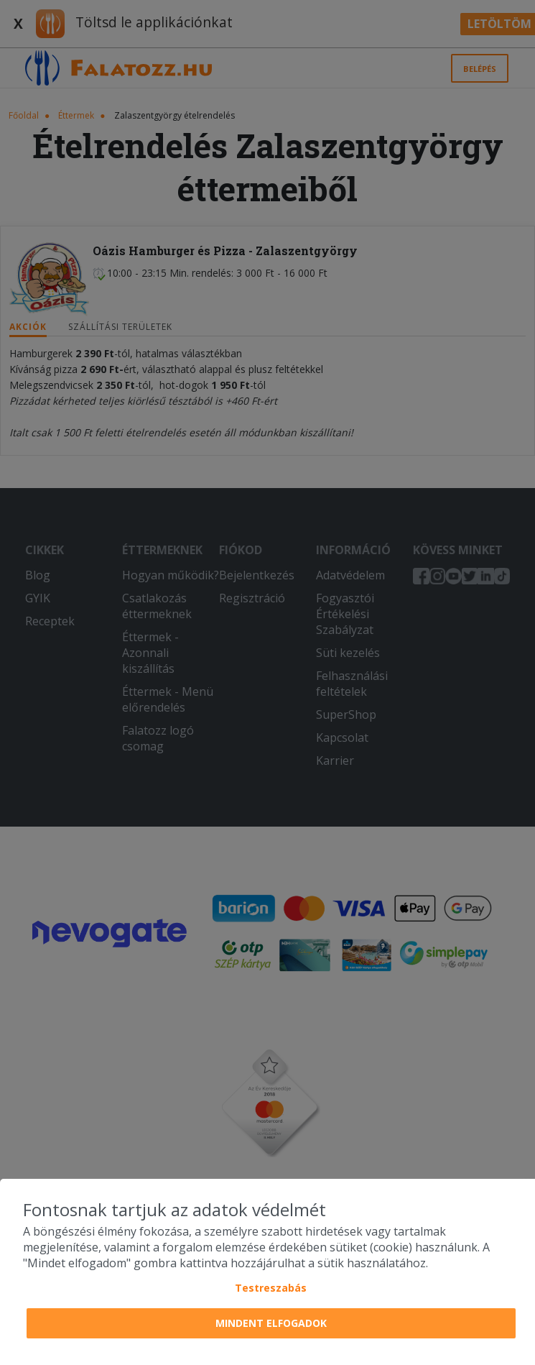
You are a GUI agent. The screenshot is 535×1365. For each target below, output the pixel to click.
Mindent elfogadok (271, 1323)
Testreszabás (271, 1288)
